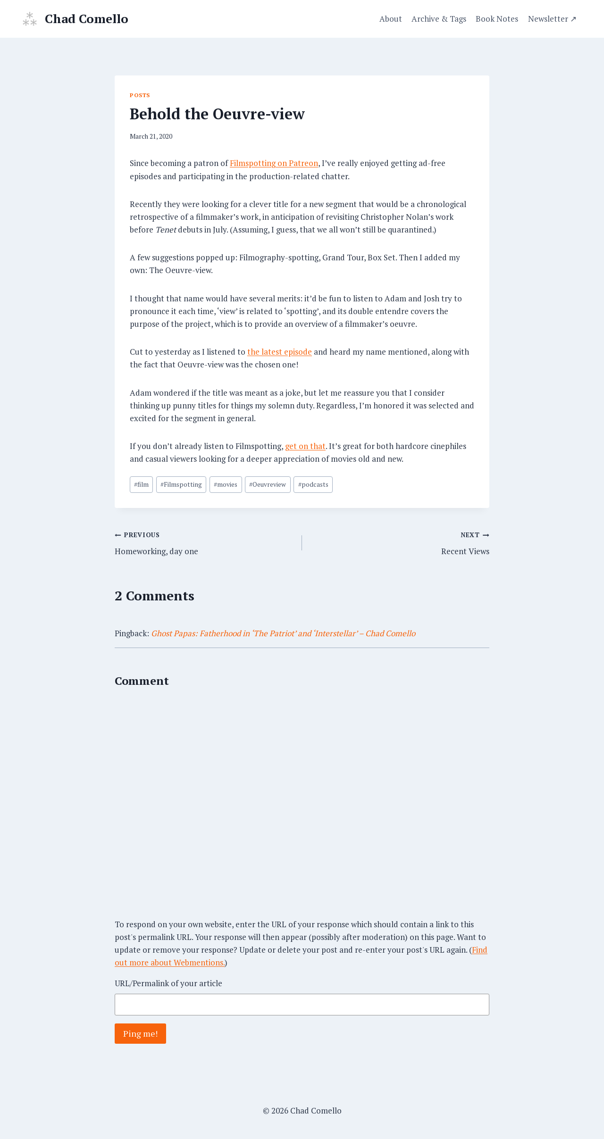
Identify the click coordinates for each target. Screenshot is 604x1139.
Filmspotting (181, 484)
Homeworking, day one (204, 542)
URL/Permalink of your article (168, 983)
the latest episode (279, 351)
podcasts (313, 484)
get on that (305, 446)
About (390, 18)
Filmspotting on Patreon (274, 163)
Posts (140, 95)
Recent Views (399, 542)
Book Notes (497, 18)
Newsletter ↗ (552, 18)
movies (225, 484)
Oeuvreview (267, 484)
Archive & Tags (438, 18)
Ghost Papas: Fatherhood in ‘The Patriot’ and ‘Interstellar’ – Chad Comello (283, 633)
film (141, 484)
